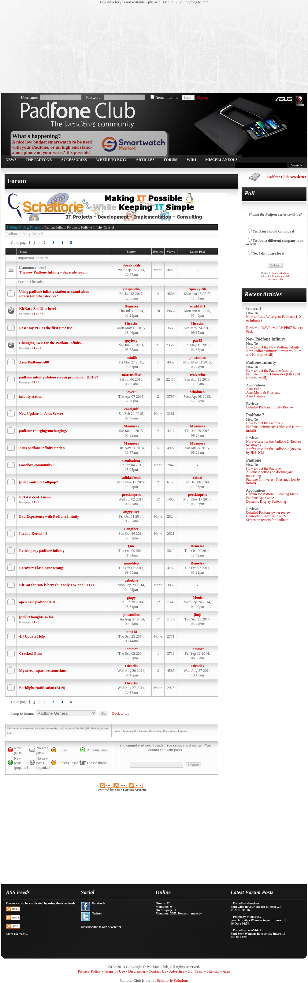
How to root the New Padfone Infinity (273, 347)
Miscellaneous (221, 160)
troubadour (131, 460)
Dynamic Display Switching (266, 501)
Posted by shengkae (246, 903)
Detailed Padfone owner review (268, 512)
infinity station (31, 396)
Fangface (131, 529)
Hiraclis (131, 323)
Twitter (97, 913)
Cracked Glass (31, 653)
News (11, 160)
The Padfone (39, 160)
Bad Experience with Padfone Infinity (49, 516)
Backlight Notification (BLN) (42, 688)
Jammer (131, 649)
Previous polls (275, 279)
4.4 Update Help (32, 636)
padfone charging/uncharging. (43, 431)
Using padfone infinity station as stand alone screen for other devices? (54, 293)
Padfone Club (16, 227)
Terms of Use (114, 971)
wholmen (197, 392)
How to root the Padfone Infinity (269, 370)
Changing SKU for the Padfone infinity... (51, 343)
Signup (202, 97)
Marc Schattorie (280, 272)
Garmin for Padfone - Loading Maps (272, 494)
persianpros (131, 495)
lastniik (131, 358)
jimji (197, 615)
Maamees (131, 426)
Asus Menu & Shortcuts (263, 392)
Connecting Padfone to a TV (266, 516)
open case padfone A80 (37, 602)
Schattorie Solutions (172, 980)
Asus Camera (255, 396)
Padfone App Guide (260, 498)
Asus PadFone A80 (34, 362)
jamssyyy (195, 913)
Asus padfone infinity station (42, 448)
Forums (35, 227)
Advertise (176, 971)
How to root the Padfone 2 (265, 423)
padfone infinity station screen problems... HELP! (58, 377)
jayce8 (131, 392)
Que (131, 546)
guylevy (131, 340)
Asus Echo (254, 389)
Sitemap (212, 971)
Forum (170, 160)
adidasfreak (131, 477)
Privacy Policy (89, 971)
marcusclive (131, 375)
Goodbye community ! (36, 465)
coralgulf (131, 409)
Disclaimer (136, 971)
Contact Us (157, 971)
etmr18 (131, 632)
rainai (197, 477)
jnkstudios (197, 358)
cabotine (131, 580)
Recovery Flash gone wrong (41, 568)
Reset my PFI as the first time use (45, 328)
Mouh (197, 597)
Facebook (98, 903)
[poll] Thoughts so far (36, 617)
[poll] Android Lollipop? (38, 482)
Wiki (191, 160)
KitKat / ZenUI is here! (37, 309)
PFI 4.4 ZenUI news (35, 497)
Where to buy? (111, 160)
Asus (226, 971)
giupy (131, 597)
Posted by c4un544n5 (247, 916)
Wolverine (197, 375)
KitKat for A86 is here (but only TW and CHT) (56, 585)
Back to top (120, 713)
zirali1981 (197, 306)
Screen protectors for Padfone (267, 520)
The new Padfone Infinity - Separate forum (53, 272)
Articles (145, 160)
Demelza (131, 306)
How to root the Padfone (263, 468)
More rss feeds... (17, 934)
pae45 (197, 340)
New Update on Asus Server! (42, 413)
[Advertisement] (96, 49)
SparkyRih (131, 265)
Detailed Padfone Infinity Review (270, 407)
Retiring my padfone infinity (42, 551)
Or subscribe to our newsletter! (101, 927)
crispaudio (131, 289)
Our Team (195, 971)
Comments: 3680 (281, 275)
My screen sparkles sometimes (43, 670)
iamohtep (131, 563)
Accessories (74, 160)
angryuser (131, 512)
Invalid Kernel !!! (33, 533)
